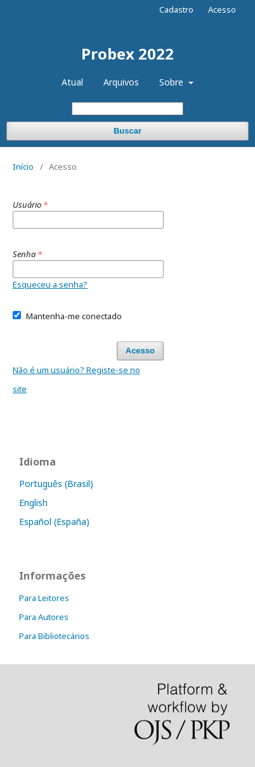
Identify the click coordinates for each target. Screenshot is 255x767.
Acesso (222, 9)
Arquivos (121, 82)
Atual (72, 82)
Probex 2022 (127, 53)
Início (23, 166)
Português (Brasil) (56, 484)
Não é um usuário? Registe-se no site (76, 379)
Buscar (127, 131)
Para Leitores (44, 598)
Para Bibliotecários (54, 636)
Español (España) (54, 522)
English (33, 503)
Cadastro (176, 9)
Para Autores (44, 617)
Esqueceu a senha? (50, 284)
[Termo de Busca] (127, 108)
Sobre (172, 82)
